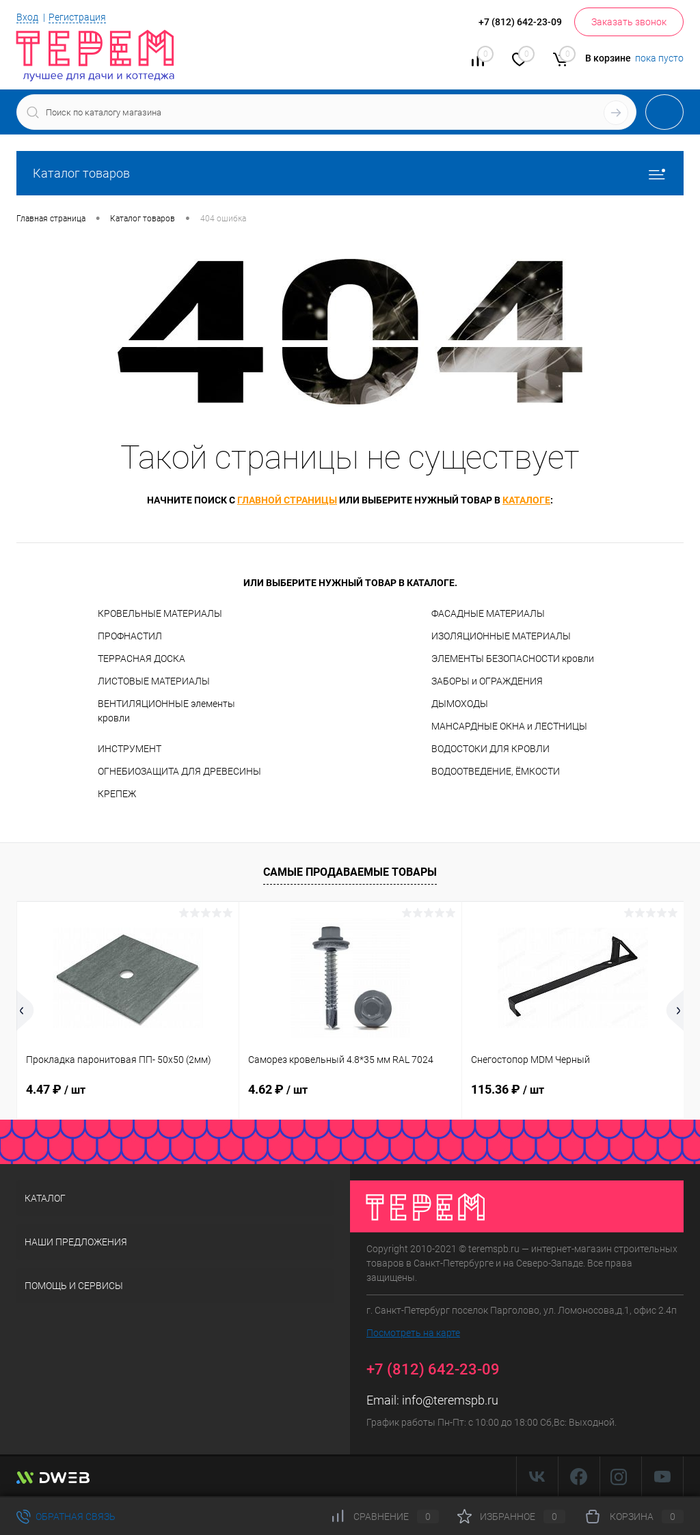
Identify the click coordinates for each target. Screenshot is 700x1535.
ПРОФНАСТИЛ (130, 636)
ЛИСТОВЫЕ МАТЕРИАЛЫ (154, 681)
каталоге (526, 500)
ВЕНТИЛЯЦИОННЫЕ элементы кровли (166, 710)
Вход (27, 17)
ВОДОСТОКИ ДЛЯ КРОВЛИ (490, 748)
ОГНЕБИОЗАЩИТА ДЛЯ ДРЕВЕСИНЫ (179, 771)
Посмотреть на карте (413, 1332)
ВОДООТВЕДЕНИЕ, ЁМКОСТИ (495, 771)
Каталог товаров (350, 173)
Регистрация (77, 17)
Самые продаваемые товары (350, 872)
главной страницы (287, 500)
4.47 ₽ (55, 1089)
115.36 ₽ (507, 1089)
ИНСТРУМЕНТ (129, 748)
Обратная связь (66, 1516)
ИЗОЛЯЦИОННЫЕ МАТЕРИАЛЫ (501, 636)
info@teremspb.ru (450, 1400)
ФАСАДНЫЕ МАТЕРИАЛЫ (488, 613)
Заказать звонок (629, 21)
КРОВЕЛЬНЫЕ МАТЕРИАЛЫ (160, 613)
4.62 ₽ (278, 1089)
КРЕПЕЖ (117, 793)
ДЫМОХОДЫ (459, 703)
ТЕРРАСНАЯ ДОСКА (141, 658)
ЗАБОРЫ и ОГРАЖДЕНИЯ (487, 681)
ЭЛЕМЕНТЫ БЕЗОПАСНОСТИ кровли (512, 658)
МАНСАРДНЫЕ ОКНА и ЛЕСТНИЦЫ (509, 726)
